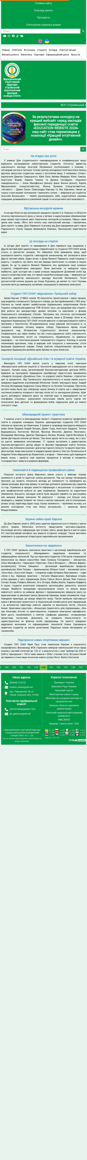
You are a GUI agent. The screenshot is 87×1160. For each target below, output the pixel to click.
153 (36, 667)
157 (66, 667)
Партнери (39, 54)
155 (51, 667)
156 (58, 667)
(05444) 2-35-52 (18, 682)
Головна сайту (43, 3)
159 (80, 667)
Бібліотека (26, 54)
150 (14, 667)
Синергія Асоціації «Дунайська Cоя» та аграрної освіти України (43, 359)
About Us (75, 54)
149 (6, 667)
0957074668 (16, 709)
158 (73, 667)
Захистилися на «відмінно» (43, 545)
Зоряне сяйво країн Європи (43, 519)
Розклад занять (43, 10)
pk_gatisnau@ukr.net (20, 713)
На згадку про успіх (43, 156)
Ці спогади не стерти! (43, 241)
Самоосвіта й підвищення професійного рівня (43, 470)
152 (29, 667)
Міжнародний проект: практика (43, 414)
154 (43, 667)
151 (21, 667)
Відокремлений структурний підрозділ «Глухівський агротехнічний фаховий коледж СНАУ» (23, 733)
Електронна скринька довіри (43, 24)
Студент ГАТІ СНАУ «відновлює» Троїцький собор (43, 293)
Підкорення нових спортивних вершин (43, 640)
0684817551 (29, 709)
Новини (6, 50)
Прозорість (43, 17)
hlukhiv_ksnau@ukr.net (21, 687)
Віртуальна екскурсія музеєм (43, 208)
